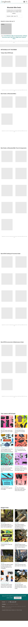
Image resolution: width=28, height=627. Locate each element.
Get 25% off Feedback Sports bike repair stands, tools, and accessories (20, 489)
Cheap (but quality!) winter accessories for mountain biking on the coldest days (6, 586)
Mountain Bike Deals (7, 607)
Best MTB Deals (7, 35)
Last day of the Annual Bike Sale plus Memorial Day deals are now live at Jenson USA (7, 469)
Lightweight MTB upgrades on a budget (6, 488)
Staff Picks (12, 37)
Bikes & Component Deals (17, 35)
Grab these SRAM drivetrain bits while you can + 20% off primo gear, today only (21, 469)
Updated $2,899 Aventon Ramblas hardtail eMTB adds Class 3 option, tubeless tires (21, 546)
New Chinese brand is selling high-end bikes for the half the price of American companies (20, 526)
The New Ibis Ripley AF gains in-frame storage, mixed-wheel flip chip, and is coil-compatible (7, 566)
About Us (8, 604)
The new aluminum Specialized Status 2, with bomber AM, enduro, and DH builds (21, 586)
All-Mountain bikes (18, 583)
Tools (16, 486)
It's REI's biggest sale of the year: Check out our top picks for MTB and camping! (7, 450)
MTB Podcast (8, 606)
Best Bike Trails (14, 606)
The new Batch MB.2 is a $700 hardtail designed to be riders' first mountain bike (7, 526)
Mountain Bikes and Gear (5, 447)
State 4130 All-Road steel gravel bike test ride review (20, 565)
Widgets (16, 604)
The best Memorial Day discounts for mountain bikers (20, 431)
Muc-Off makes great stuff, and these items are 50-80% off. (7, 431)
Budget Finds (18, 37)
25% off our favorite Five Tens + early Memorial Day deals (20, 450)
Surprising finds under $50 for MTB (6, 545)
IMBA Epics (19, 606)
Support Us (12, 604)
